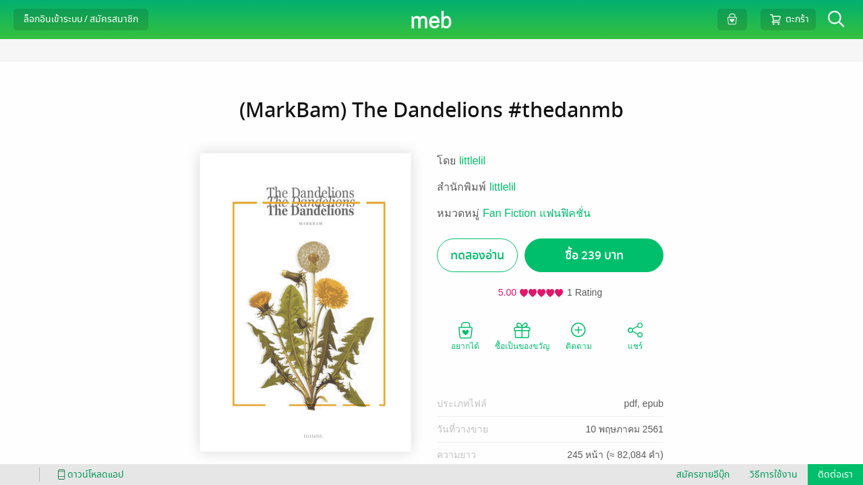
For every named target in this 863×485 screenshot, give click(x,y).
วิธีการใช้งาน (774, 474)
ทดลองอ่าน (477, 256)
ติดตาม (579, 335)
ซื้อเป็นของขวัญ (522, 335)
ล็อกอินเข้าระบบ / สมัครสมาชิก (81, 19)
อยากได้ (465, 335)
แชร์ (635, 335)
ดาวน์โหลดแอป (88, 474)
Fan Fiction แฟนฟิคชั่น (537, 213)
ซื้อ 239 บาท (594, 256)
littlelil (472, 160)
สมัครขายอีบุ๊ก (703, 474)
